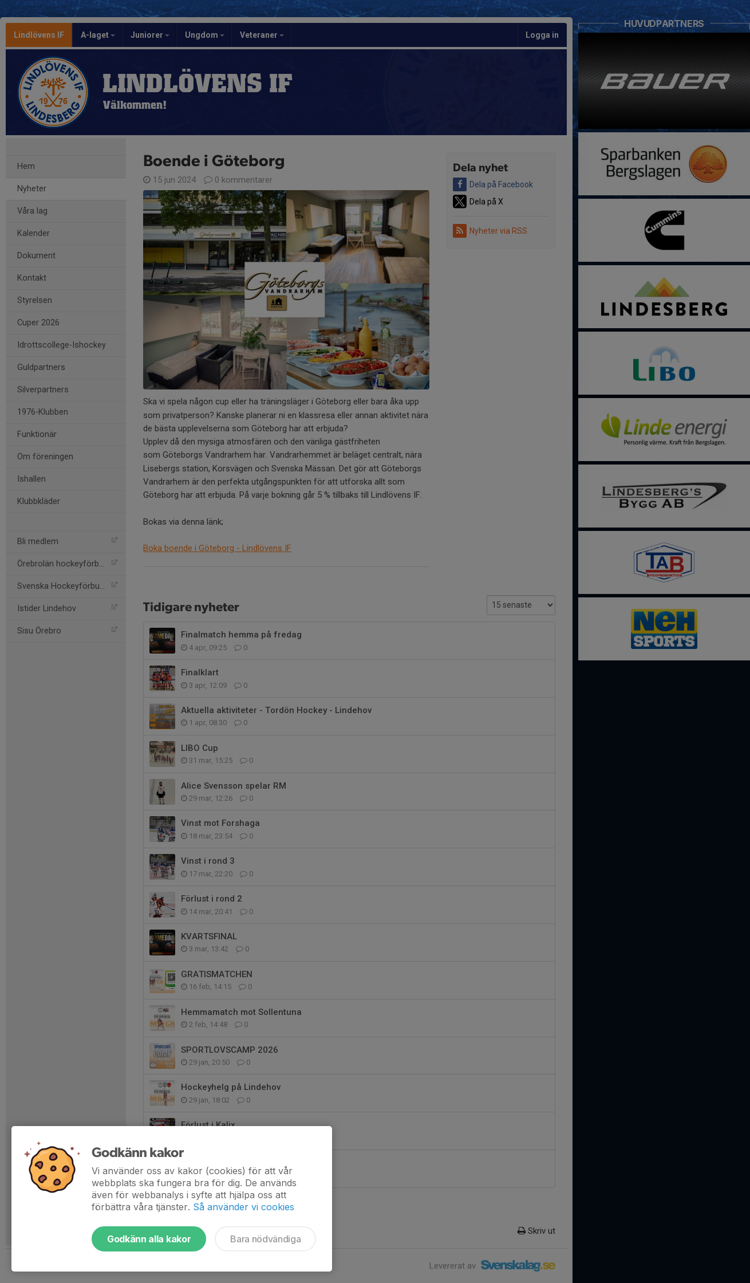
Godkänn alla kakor (149, 1239)
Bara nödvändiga (265, 1239)
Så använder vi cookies (243, 1207)
